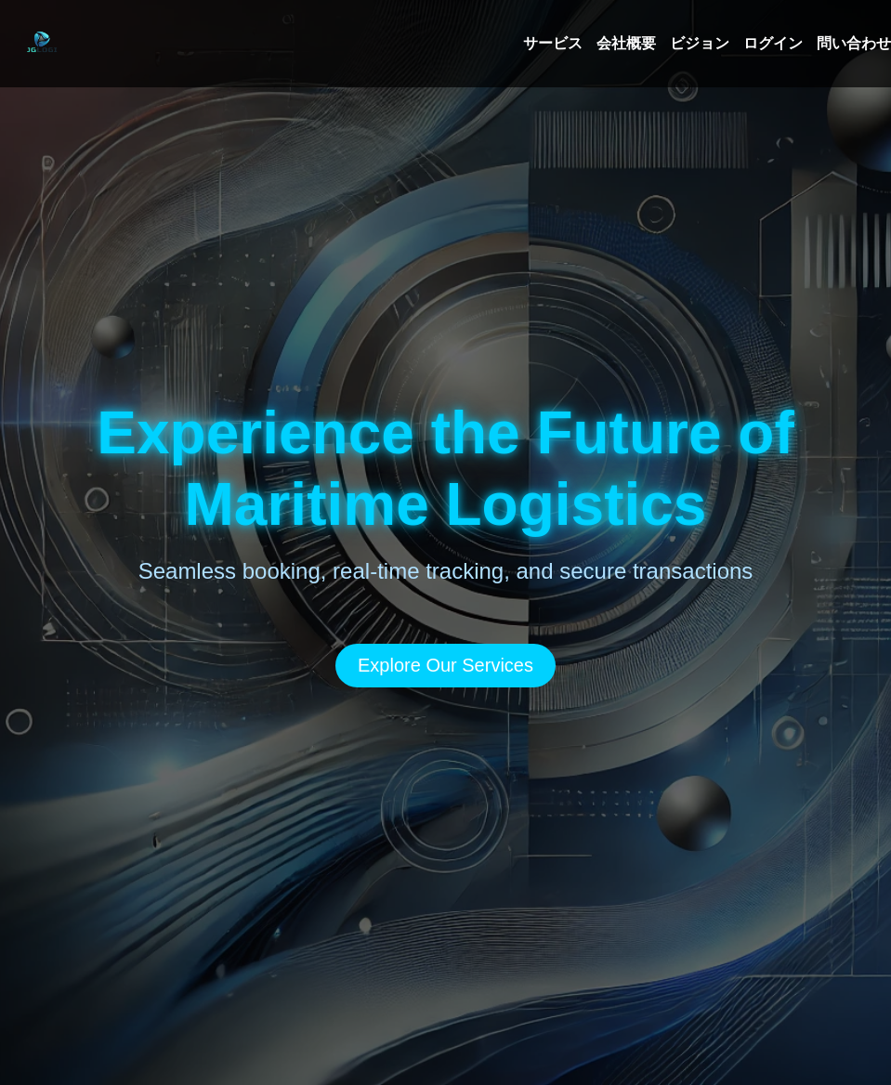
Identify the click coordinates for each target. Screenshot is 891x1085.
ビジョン (699, 43)
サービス (553, 43)
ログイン (773, 43)
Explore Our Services (445, 665)
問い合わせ (854, 43)
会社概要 (626, 43)
